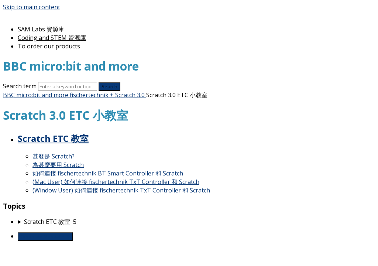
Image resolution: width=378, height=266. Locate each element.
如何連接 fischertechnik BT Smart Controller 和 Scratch (107, 173)
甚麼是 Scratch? (53, 156)
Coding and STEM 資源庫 (52, 38)
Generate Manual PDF (45, 236)
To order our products (49, 46)
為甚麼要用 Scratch (58, 165)
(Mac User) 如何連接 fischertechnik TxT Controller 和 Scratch (115, 182)
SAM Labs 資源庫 (41, 29)
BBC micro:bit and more (35, 95)
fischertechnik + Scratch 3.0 (107, 95)
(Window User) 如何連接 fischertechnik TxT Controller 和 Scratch (121, 190)
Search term (20, 86)
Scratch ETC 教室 (53, 138)
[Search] (67, 86)
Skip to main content (31, 7)
